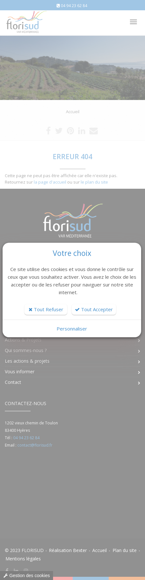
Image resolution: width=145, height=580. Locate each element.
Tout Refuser (46, 309)
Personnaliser (72, 328)
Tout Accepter (94, 309)
